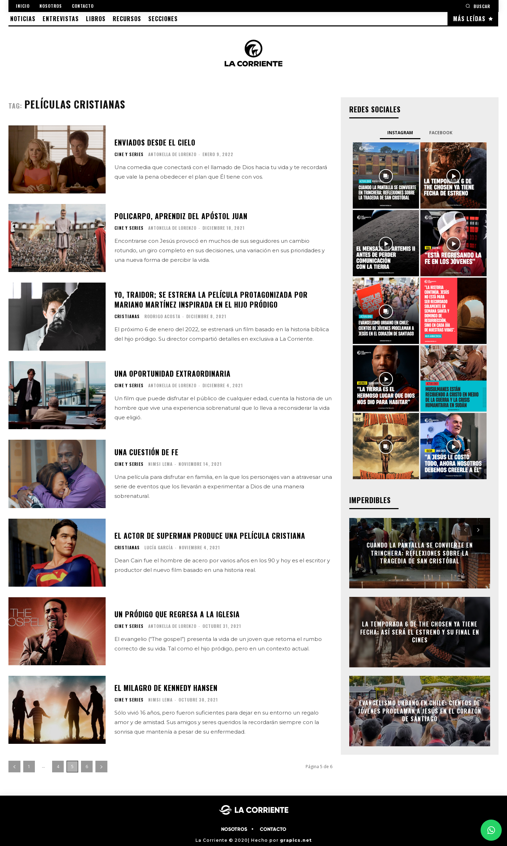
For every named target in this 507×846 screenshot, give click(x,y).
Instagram (400, 133)
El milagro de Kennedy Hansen (166, 688)
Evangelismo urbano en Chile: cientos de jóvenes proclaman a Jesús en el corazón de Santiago (419, 711)
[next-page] (101, 766)
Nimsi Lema (160, 464)
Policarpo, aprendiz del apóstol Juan (181, 216)
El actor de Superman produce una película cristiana (209, 535)
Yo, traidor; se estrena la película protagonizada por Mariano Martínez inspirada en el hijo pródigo (211, 299)
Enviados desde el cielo (154, 142)
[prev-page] (14, 766)
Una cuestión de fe (146, 452)
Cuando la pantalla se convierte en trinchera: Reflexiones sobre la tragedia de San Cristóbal (420, 553)
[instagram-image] (386, 175)
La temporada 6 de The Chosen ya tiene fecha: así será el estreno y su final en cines (419, 632)
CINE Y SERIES (129, 154)
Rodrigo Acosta (162, 316)
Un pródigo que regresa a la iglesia (177, 614)
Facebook (440, 133)
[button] (477, 6)
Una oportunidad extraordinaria (172, 373)
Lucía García (158, 547)
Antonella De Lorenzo (172, 154)
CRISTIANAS (127, 316)
